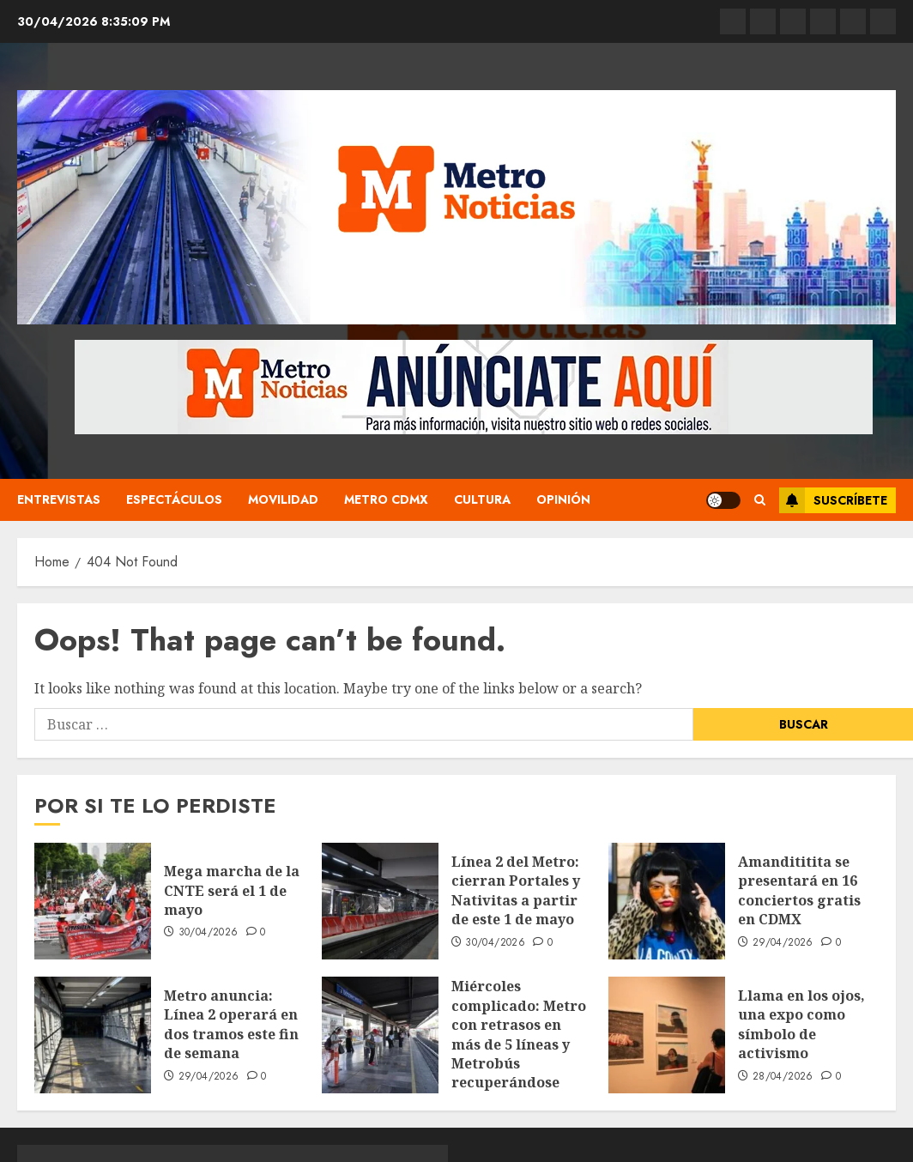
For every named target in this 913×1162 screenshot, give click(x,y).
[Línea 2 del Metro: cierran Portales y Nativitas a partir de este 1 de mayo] (380, 901)
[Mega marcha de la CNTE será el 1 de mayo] (92, 901)
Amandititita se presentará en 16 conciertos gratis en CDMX (799, 890)
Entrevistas (58, 499)
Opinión (563, 499)
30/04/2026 (208, 933)
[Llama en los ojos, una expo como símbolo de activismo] (666, 1035)
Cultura (482, 499)
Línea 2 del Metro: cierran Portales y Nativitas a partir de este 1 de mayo (515, 890)
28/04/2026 (783, 1077)
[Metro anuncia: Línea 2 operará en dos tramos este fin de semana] (92, 1035)
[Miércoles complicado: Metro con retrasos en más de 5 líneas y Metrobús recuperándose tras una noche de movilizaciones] (380, 1035)
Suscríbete (833, 500)
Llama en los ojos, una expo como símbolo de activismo (801, 1024)
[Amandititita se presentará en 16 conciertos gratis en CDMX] (666, 901)
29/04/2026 (783, 943)
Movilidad (283, 499)
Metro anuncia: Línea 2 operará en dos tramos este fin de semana (231, 1024)
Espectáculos (174, 499)
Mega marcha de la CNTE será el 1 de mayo (231, 890)
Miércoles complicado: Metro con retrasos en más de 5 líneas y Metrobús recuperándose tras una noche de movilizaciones (518, 1053)
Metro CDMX (386, 499)
